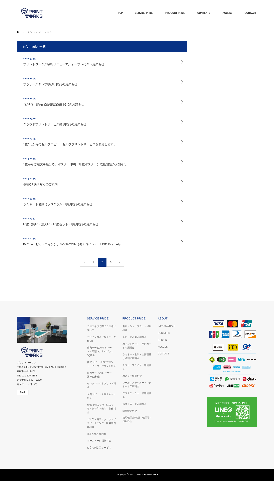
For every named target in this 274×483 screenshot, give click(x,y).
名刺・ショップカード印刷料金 (136, 328)
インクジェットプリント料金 (101, 385)
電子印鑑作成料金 (96, 433)
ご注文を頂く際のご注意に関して (101, 328)
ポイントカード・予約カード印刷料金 (136, 345)
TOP (120, 13)
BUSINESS (164, 333)
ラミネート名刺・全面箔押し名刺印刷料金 (136, 356)
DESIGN (162, 340)
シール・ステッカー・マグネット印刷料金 (136, 384)
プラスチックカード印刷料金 (136, 395)
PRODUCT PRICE (175, 13)
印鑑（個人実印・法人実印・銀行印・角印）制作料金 (101, 408)
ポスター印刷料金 (132, 375)
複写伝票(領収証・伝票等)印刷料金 (136, 419)
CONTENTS (204, 13)
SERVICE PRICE (144, 13)
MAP (22, 392)
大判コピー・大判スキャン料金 (101, 396)
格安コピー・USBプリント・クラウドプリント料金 (101, 364)
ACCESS (228, 13)
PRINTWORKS (150, 474)
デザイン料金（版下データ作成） (101, 339)
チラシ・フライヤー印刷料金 (136, 367)
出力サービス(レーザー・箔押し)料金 (100, 374)
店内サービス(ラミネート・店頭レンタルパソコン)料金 (100, 351)
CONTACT (250, 13)
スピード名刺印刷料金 (134, 337)
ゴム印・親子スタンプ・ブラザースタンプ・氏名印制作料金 (101, 423)
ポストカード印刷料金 (134, 404)
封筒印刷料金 (129, 410)
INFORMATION (166, 326)
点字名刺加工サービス (99, 447)
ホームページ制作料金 (99, 440)
